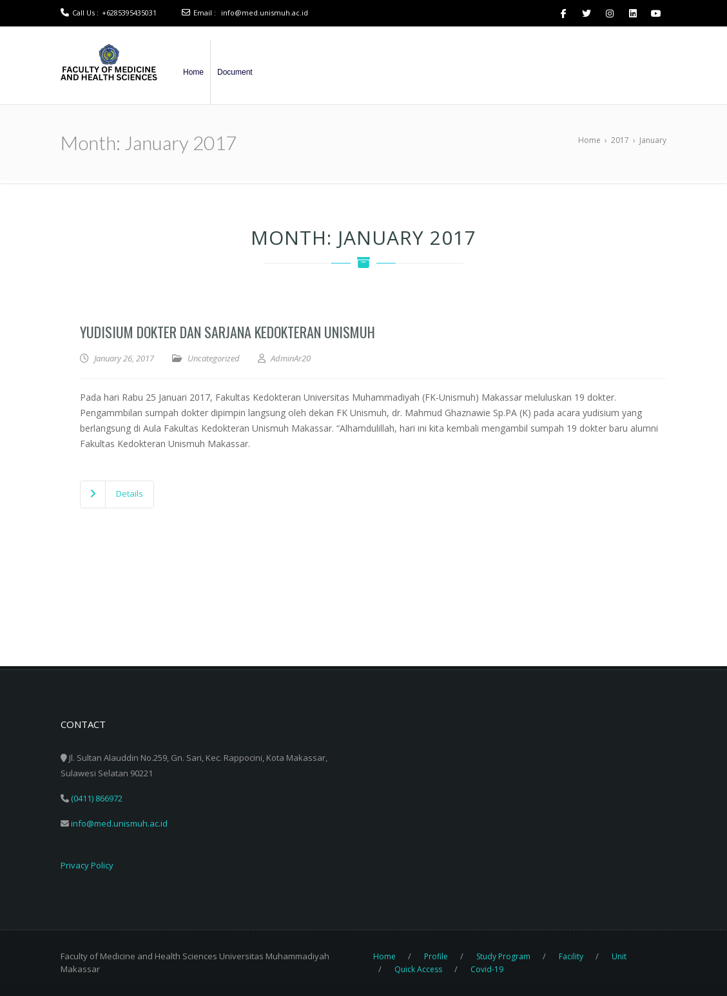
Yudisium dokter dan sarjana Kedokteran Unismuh (227, 331)
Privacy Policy (87, 865)
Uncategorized (214, 358)
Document (235, 72)
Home (193, 72)
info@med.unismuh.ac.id (264, 12)
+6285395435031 (129, 12)
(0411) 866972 (96, 798)
